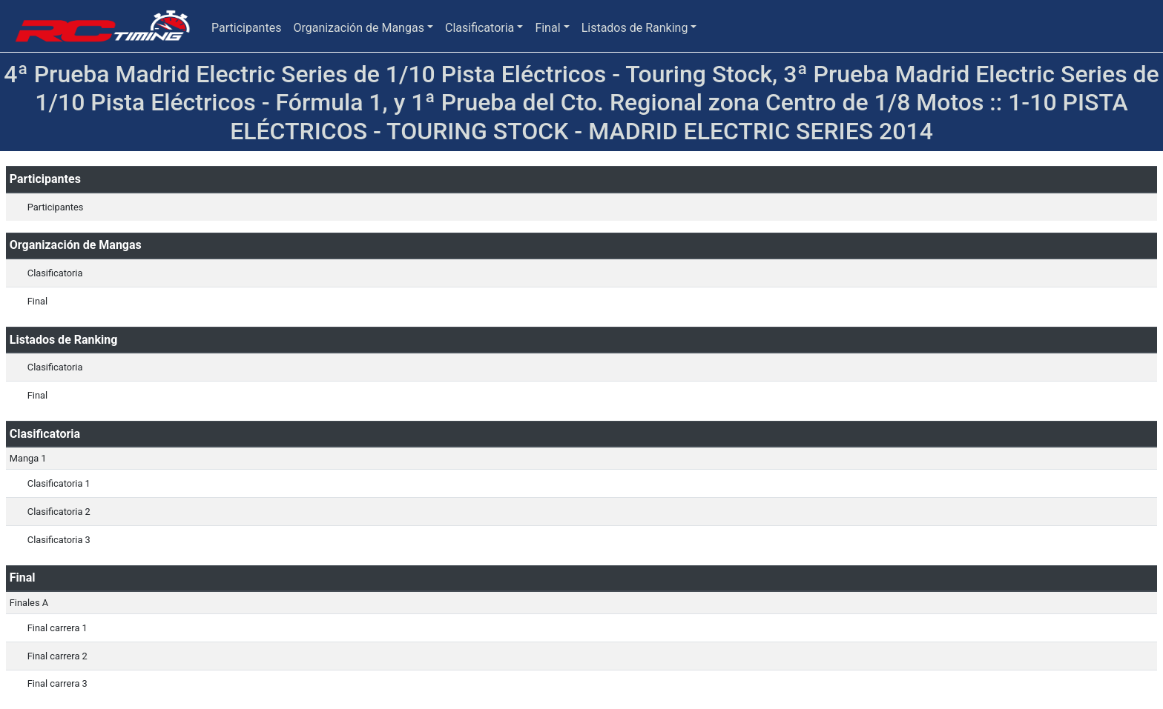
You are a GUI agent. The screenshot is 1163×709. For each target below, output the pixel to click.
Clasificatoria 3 (58, 539)
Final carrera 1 (57, 627)
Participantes (246, 28)
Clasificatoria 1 (58, 483)
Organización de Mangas (358, 28)
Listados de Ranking (635, 28)
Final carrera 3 (57, 683)
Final (547, 28)
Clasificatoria (479, 28)
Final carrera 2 (57, 656)
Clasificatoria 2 (58, 511)
